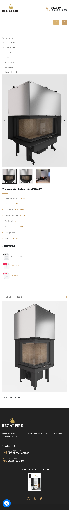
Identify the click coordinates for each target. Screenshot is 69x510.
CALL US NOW (56, 8)
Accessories (9, 67)
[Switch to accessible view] (7, 503)
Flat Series (8, 57)
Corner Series (9, 62)
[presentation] (5, 121)
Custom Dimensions (12, 72)
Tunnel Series (10, 42)
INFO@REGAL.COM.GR (18, 453)
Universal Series (10, 47)
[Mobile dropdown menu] (64, 22)
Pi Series (8, 52)
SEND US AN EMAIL (15, 451)
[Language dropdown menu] (56, 22)
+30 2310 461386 (59, 10)
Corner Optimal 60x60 (11, 397)
